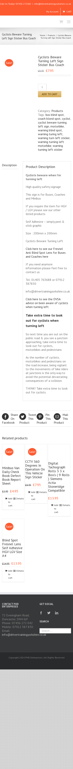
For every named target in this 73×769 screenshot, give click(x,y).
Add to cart (49, 94)
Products (51, 35)
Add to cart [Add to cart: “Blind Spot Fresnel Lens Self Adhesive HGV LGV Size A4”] (10, 574)
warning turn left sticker (53, 138)
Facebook (10, 418)
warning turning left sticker (50, 147)
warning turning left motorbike (51, 144)
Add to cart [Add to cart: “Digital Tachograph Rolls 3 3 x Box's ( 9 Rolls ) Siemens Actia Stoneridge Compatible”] (56, 509)
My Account (52, 11)
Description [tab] (9, 165)
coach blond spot (49, 118)
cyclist (66, 118)
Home (42, 35)
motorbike (57, 126)
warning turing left (50, 134)
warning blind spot (50, 130)
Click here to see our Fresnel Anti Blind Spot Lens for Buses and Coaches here (46, 252)
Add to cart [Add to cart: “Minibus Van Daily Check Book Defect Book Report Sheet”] (10, 502)
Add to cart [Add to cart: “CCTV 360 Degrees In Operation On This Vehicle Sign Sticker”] (33, 496)
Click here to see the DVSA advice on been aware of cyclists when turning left (47, 303)
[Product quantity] (42, 87)
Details (18, 498)
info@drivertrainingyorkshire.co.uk (52, 3)
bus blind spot (55, 115)
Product (28, 418)
